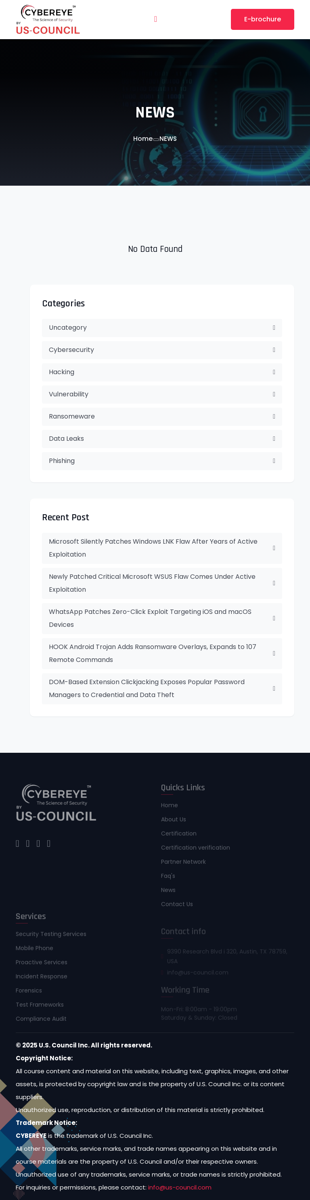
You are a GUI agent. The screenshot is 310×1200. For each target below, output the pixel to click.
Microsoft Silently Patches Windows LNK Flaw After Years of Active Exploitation (162, 548)
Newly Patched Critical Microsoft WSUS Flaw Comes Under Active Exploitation (162, 583)
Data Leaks (162, 438)
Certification (179, 836)
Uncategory (162, 327)
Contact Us (177, 907)
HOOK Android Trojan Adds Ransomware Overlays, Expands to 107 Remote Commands (162, 653)
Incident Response (41, 979)
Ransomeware (162, 416)
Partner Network (183, 865)
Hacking (162, 372)
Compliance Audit (41, 1022)
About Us (173, 822)
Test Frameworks (40, 1007)
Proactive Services (41, 965)
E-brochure (262, 19)
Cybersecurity (162, 349)
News (168, 893)
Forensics (29, 993)
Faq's (168, 879)
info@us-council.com (180, 1187)
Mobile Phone (34, 951)
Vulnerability (162, 394)
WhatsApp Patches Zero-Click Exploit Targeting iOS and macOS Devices (162, 618)
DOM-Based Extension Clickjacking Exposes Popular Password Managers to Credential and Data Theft (162, 688)
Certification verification (195, 850)
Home (143, 138)
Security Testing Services (51, 937)
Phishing (162, 460)
